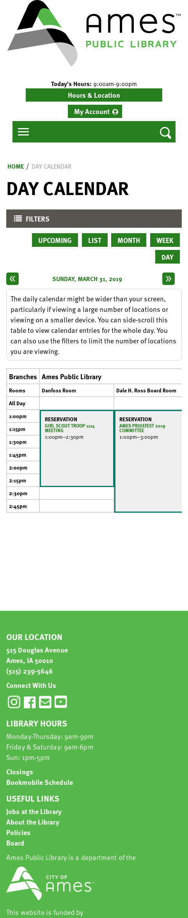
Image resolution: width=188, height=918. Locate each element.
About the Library (32, 821)
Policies (18, 832)
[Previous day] (12, 279)
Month (128, 240)
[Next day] (168, 279)
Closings (19, 771)
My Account (92, 111)
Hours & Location (94, 95)
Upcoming (55, 240)
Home (15, 166)
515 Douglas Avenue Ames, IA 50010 (37, 654)
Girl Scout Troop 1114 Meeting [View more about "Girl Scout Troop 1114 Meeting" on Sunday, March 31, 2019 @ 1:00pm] (70, 428)
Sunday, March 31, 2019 (87, 279)
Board (15, 842)
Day (167, 256)
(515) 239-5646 (29, 670)
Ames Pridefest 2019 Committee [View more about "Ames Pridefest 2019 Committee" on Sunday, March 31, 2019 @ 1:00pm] (142, 428)
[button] (94, 83)
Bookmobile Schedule (39, 782)
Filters (30, 220)
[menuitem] (95, 111)
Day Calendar (51, 166)
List (94, 240)
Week (165, 240)
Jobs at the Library (34, 811)
